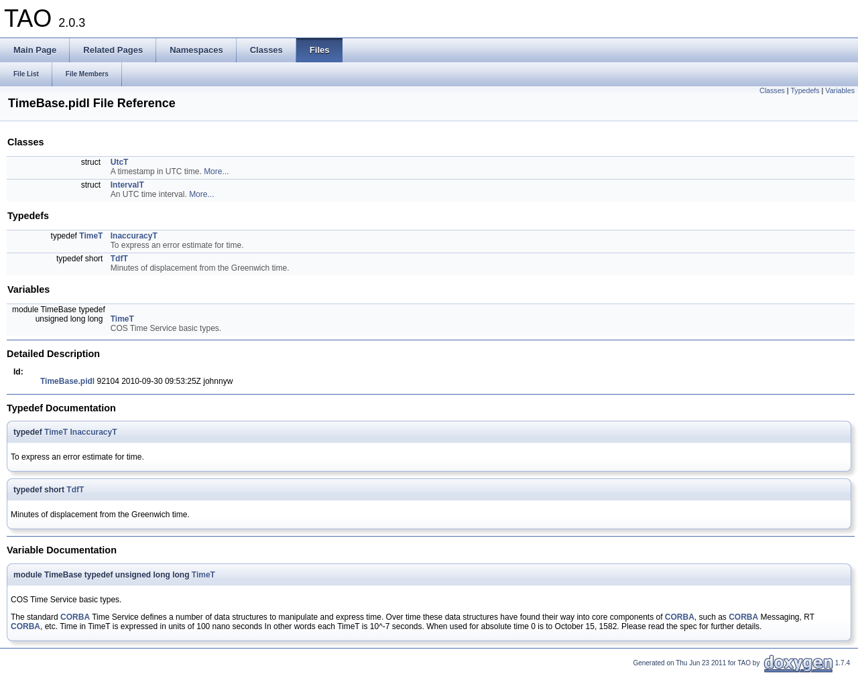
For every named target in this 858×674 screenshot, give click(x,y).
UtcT (120, 162)
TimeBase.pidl (67, 381)
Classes (772, 90)
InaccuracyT (134, 236)
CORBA (75, 617)
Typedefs (804, 90)
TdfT (119, 258)
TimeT (91, 236)
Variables (840, 90)
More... (216, 171)
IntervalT (127, 185)
